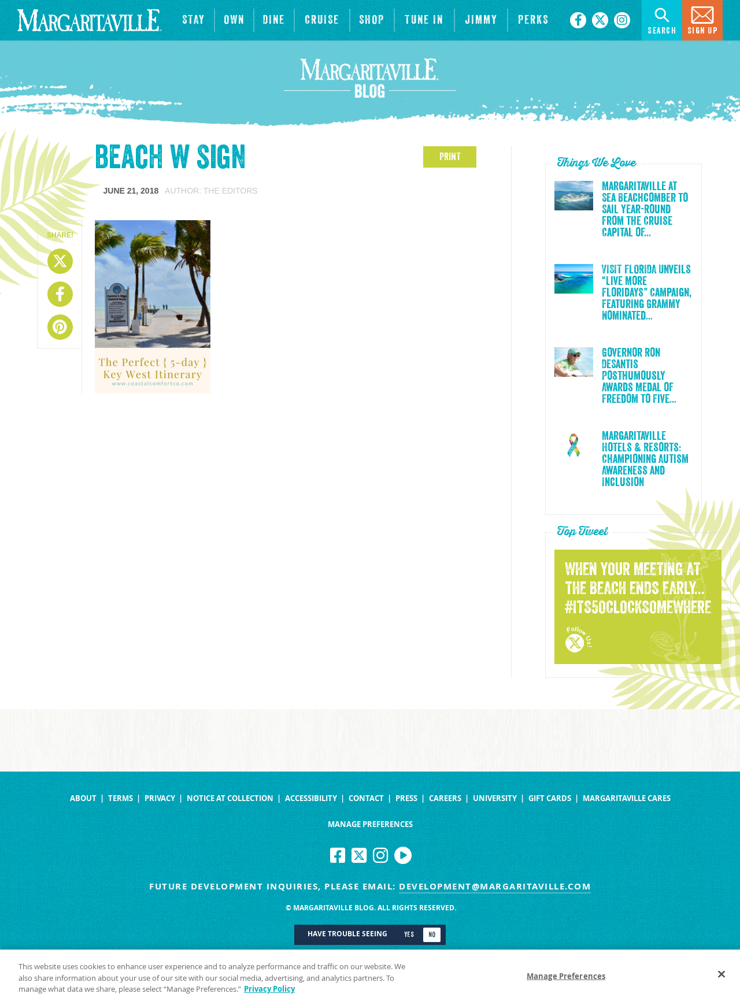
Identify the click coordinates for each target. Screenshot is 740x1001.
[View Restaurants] (274, 20)
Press (406, 798)
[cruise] (322, 20)
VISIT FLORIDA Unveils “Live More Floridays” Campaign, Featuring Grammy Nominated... (646, 293)
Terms (120, 798)
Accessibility (311, 798)
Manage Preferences (370, 824)
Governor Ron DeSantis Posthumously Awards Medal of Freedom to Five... (639, 376)
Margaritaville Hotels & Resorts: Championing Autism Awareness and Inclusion (645, 459)
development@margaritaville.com (495, 886)
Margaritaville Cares (627, 798)
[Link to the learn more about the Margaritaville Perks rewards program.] (533, 20)
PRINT (450, 156)
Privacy (160, 798)
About (83, 798)
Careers (445, 798)
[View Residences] (234, 20)
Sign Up (702, 19)
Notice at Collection (230, 798)
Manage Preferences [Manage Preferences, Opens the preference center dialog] (566, 981)
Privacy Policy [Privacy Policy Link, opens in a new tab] (269, 994)
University (495, 798)
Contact (366, 798)
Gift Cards (549, 798)
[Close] (721, 978)
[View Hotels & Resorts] (193, 20)
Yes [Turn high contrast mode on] (409, 934)
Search (662, 19)
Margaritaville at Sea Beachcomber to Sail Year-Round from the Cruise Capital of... (645, 210)
